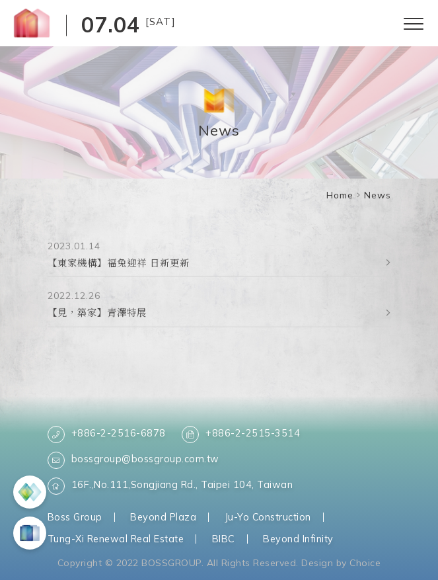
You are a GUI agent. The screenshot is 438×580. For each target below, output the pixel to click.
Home (339, 194)
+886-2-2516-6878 (107, 434)
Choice (365, 563)
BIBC (223, 538)
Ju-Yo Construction (268, 517)
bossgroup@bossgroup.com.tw (133, 460)
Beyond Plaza (163, 517)
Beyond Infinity (298, 538)
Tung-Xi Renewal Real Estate (116, 538)
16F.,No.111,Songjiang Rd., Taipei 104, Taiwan (170, 486)
